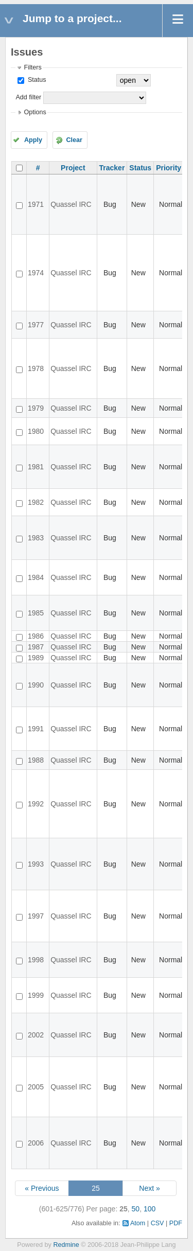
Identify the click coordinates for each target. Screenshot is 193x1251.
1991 (36, 729)
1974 (36, 273)
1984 (36, 577)
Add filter (28, 97)
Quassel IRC (70, 204)
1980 (36, 431)
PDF (175, 1223)
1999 (36, 995)
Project (73, 168)
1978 (36, 368)
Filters (32, 67)
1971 (36, 204)
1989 (36, 658)
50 (136, 1209)
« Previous (42, 1188)
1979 (36, 408)
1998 (36, 960)
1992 (36, 804)
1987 (36, 647)
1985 (36, 613)
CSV (157, 1223)
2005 (36, 1087)
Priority (168, 168)
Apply (33, 140)
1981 (36, 467)
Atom (137, 1223)
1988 (36, 760)
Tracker (112, 168)
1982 (36, 502)
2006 (36, 1143)
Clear (74, 140)
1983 (36, 538)
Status (36, 79)
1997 (36, 916)
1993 (36, 864)
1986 (36, 636)
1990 (36, 685)
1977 (36, 325)
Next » (149, 1188)
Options (35, 112)
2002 (36, 1035)
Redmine (66, 1244)
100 (149, 1209)
